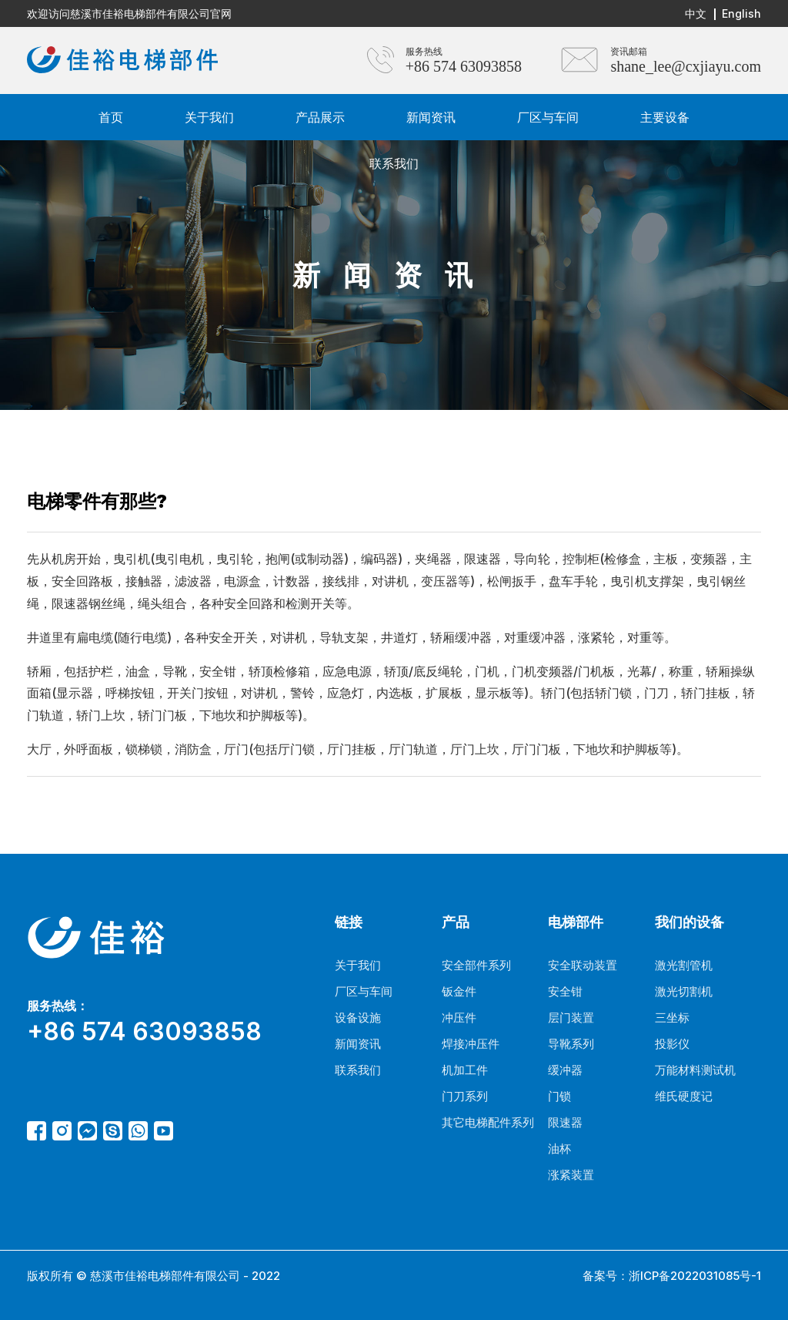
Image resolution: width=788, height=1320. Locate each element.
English (741, 13)
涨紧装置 (571, 1174)
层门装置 (571, 1017)
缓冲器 (565, 1070)
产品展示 (320, 117)
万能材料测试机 (695, 1070)
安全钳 (565, 991)
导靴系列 (571, 1043)
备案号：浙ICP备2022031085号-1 (672, 1275)
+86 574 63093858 (464, 66)
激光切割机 (684, 991)
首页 (110, 117)
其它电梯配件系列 (488, 1122)
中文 (695, 13)
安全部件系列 (476, 965)
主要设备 (665, 117)
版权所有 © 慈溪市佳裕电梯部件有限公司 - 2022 (153, 1275)
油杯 (559, 1148)
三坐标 (672, 1017)
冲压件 (459, 1017)
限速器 (565, 1122)
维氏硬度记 (684, 1096)
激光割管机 (684, 965)
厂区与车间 (548, 117)
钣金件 (459, 991)
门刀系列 (465, 1096)
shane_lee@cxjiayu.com (685, 66)
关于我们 (209, 117)
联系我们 (394, 163)
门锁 (559, 1096)
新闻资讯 (431, 117)
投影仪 (672, 1043)
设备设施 (358, 1017)
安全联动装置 (582, 965)
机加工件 (465, 1070)
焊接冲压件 (470, 1043)
